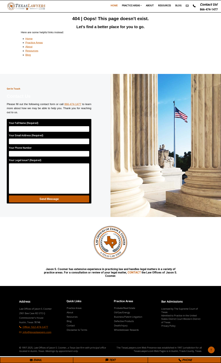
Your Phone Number (20, 147)
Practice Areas (131, 5)
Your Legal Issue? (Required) (25, 160)
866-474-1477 (209, 9)
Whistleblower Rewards (126, 329)
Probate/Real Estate (124, 308)
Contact (71, 325)
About (150, 5)
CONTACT (134, 272)
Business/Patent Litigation (128, 316)
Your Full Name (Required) (23, 123)
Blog (178, 5)
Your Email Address (26, 135)
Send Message (49, 199)
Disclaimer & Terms (77, 329)
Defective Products (124, 321)
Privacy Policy (168, 325)
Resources (164, 5)
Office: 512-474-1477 (33, 327)
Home (114, 5)
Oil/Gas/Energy (122, 312)
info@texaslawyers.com (35, 332)
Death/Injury (121, 325)
